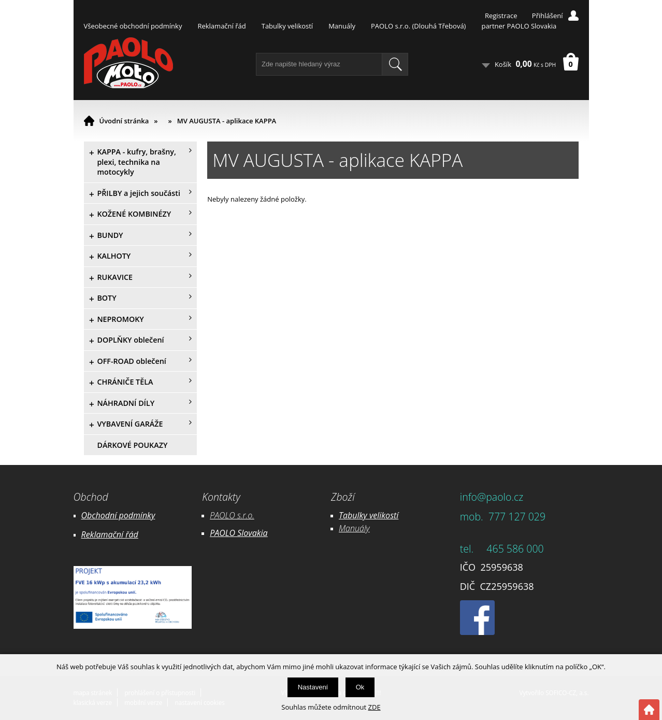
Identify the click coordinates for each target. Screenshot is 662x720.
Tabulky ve (358, 515)
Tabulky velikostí (287, 26)
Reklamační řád (221, 26)
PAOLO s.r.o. (232, 515)
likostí (387, 515)
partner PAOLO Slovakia (518, 26)
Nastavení (313, 687)
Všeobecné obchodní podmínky (133, 26)
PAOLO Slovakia (238, 533)
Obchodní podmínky (118, 515)
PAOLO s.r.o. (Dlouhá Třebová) (418, 26)
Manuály (341, 26)
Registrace (501, 15)
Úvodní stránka (124, 120)
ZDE (374, 707)
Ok (360, 687)
